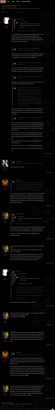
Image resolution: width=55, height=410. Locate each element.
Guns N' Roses (12, 7)
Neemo (5, 187)
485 (6, 189)
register (15, 5)
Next (23, 12)
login (19, 5)
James (6, 25)
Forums (4, 7)
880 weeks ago (49, 153)
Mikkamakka (5, 168)
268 (6, 222)
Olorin (5, 220)
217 (6, 169)
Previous (6, 12)
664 (7, 27)
